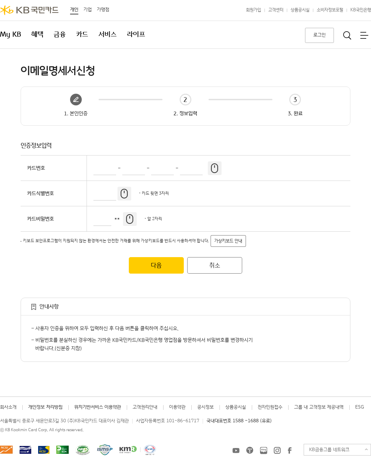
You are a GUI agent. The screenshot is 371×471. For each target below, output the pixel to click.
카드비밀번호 (40, 219)
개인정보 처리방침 (45, 407)
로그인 (319, 35)
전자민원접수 (270, 407)
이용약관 (177, 407)
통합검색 (347, 35)
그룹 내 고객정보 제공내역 (319, 407)
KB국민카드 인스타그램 (277, 450)
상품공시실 (300, 10)
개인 (74, 10)
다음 (156, 265)
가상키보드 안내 (228, 241)
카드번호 (36, 168)
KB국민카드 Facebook (289, 450)
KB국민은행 (360, 10)
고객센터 (275, 10)
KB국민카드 (29, 10)
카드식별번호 (40, 193)
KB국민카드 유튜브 (236, 450)
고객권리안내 (145, 407)
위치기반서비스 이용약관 (97, 407)
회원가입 (253, 10)
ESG (359, 407)
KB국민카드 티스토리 (250, 450)
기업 (87, 10)
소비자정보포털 (330, 10)
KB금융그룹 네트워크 (329, 450)
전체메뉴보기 (364, 35)
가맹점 (103, 10)
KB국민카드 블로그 (263, 450)
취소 (214, 265)
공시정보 (205, 407)
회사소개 (8, 407)
